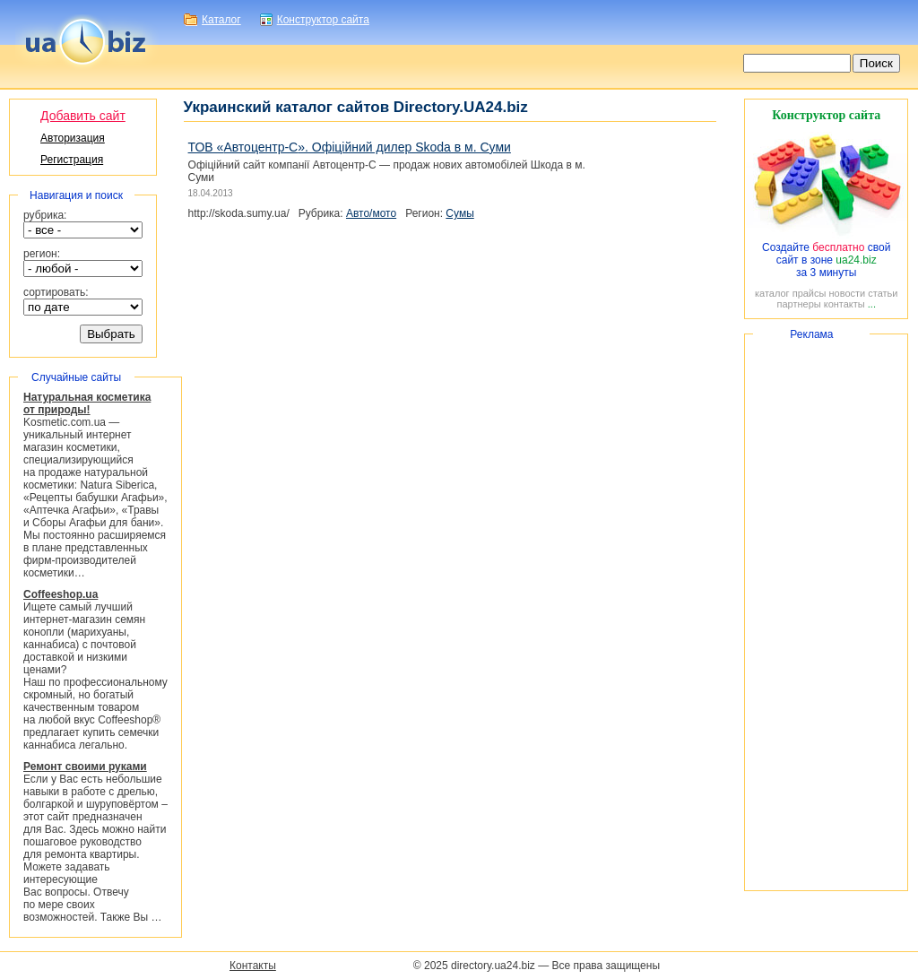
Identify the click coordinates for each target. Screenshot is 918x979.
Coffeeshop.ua (60, 594)
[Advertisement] (826, 612)
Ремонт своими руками (85, 766)
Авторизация (72, 138)
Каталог (221, 19)
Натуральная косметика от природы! (87, 403)
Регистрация (71, 159)
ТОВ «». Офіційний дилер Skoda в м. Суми (349, 147)
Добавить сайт (83, 115)
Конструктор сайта (323, 19)
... (872, 304)
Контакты (253, 965)
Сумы (459, 213)
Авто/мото (371, 213)
